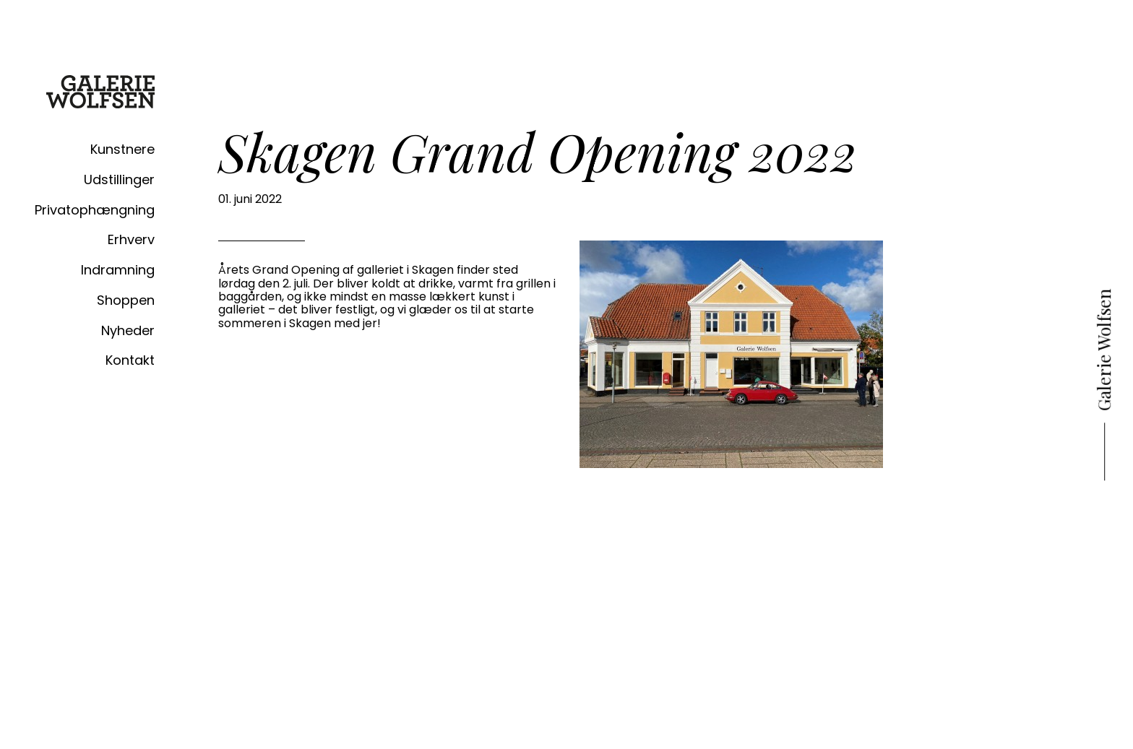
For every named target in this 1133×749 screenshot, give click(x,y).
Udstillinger (119, 179)
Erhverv (131, 239)
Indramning (118, 270)
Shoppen (126, 300)
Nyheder (128, 330)
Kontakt (130, 360)
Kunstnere (122, 149)
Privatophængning (95, 210)
